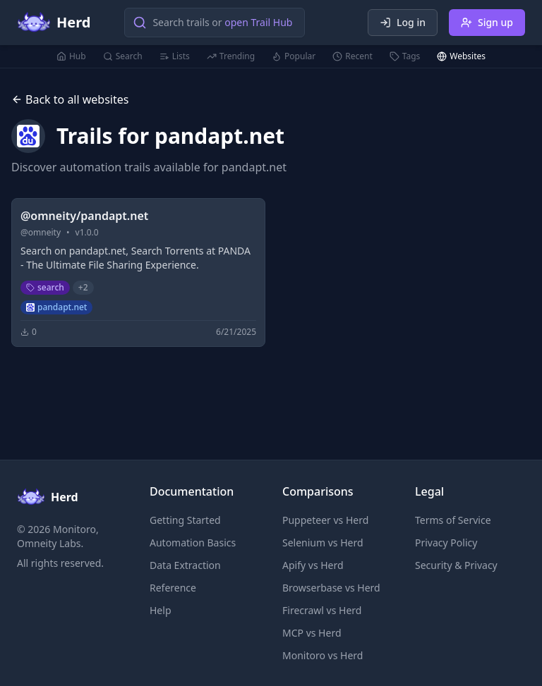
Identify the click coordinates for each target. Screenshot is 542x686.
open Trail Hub (258, 22)
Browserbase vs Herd (331, 587)
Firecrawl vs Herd (321, 610)
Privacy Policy (446, 542)
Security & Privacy (456, 565)
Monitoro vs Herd (322, 655)
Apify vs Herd (313, 565)
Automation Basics (193, 542)
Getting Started (185, 520)
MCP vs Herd (312, 632)
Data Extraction (185, 565)
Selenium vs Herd (322, 542)
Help (160, 610)
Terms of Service (453, 520)
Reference (173, 587)
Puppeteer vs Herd (325, 520)
